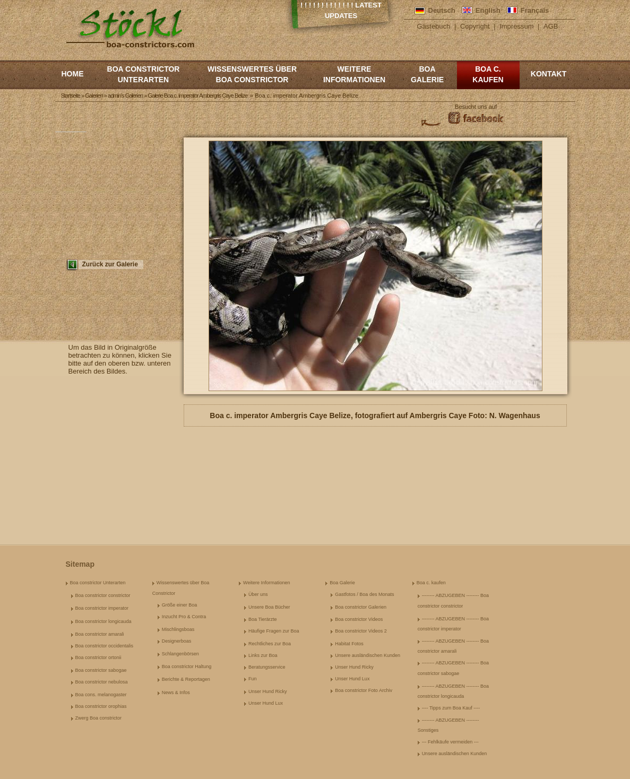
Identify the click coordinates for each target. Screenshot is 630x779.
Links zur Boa (263, 655)
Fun (252, 678)
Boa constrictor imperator (102, 608)
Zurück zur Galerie (110, 264)
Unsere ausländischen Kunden (367, 655)
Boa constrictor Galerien (360, 607)
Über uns (258, 594)
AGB (550, 26)
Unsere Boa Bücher (269, 607)
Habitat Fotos (349, 643)
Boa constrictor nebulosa (101, 682)
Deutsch (441, 10)
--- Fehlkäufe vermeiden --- (450, 742)
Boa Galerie (427, 74)
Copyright (475, 26)
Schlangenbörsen (180, 653)
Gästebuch (433, 26)
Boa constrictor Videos (359, 619)
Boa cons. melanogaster (101, 694)
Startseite (70, 95)
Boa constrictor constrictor (103, 595)
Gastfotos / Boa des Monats (364, 594)
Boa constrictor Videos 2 (360, 631)
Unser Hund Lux (265, 703)
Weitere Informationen (354, 74)
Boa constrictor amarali (99, 634)
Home (73, 74)
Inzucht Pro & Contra (184, 616)
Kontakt (548, 74)
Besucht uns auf (476, 106)
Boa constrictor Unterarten (143, 74)
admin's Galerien (125, 95)
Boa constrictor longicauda (103, 621)
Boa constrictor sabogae (101, 670)
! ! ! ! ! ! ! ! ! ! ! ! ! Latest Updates (341, 10)
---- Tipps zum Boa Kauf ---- (451, 708)
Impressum (516, 26)
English (488, 10)
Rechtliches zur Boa (269, 643)
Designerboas (177, 641)
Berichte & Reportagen (186, 679)
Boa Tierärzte (262, 619)
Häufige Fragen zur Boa (273, 631)
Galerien (94, 95)
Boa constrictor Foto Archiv (363, 690)
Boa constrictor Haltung (187, 666)
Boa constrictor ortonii (98, 657)
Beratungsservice (267, 667)
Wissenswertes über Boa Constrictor (252, 74)
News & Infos (176, 692)
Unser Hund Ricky (267, 691)
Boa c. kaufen (487, 74)
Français (535, 10)
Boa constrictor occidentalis (104, 645)
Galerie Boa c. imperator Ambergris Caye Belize (197, 95)
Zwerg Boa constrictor (98, 718)
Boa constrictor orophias (101, 706)
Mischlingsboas (178, 629)
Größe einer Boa (179, 605)
